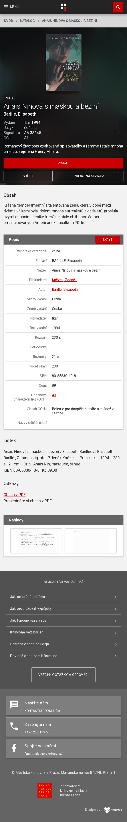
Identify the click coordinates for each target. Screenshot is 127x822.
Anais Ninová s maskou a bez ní (69, 21)
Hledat (116, 5)
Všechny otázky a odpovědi (63, 675)
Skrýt (108, 239)
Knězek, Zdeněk (64, 280)
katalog (27, 21)
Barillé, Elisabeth (20, 114)
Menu (11, 6)
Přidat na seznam (89, 176)
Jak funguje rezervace (28, 620)
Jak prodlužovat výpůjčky (31, 608)
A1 (54, 395)
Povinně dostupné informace (33, 656)
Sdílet (28, 176)
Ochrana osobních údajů (29, 644)
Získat (63, 163)
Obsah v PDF (15, 494)
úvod (8, 21)
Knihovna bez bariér (26, 632)
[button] (63, 63)
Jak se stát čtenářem (27, 597)
